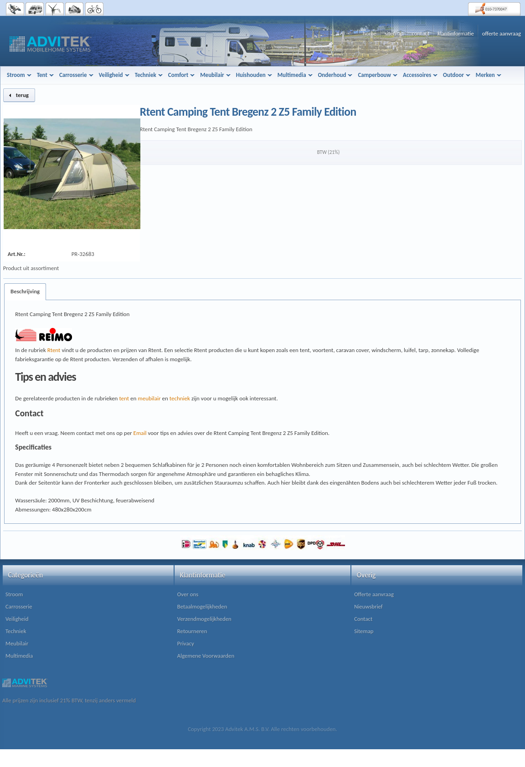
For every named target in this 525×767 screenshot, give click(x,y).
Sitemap (363, 631)
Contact (363, 618)
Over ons (187, 594)
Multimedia (19, 655)
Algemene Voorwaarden (205, 655)
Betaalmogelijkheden (202, 606)
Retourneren (192, 631)
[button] (19, 95)
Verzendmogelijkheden (204, 618)
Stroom (14, 594)
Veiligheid (17, 618)
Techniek (15, 631)
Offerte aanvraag (374, 594)
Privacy (185, 643)
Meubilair (16, 643)
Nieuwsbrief (368, 606)
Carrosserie (18, 606)
